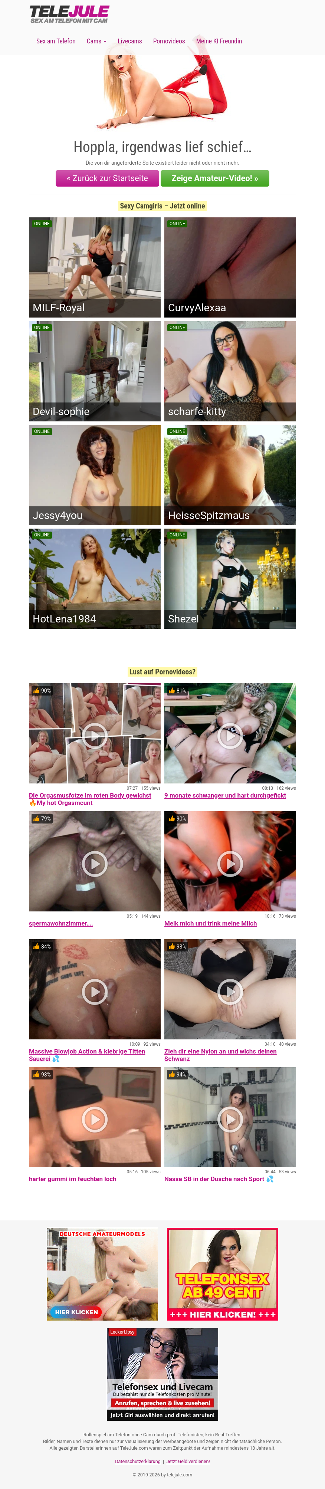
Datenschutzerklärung (138, 1461)
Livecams (130, 41)
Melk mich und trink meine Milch (210, 923)
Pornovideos (169, 41)
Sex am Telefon (56, 41)
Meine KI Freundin (219, 41)
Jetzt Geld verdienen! (188, 1461)
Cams (96, 41)
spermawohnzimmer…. (61, 923)
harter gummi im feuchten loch (72, 1179)
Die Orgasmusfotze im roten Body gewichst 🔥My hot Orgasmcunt (90, 799)
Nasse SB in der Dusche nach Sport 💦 (219, 1179)
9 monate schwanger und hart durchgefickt (225, 795)
